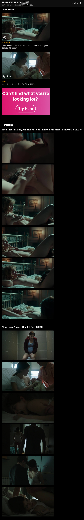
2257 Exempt (7, 492)
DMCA (5, 500)
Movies (46, 38)
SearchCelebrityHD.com (44, 519)
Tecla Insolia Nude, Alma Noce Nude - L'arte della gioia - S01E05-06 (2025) (20, 42)
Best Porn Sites (8, 504)
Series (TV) (6, 38)
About (5, 488)
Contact (5, 496)
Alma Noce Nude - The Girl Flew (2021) (59, 41)
